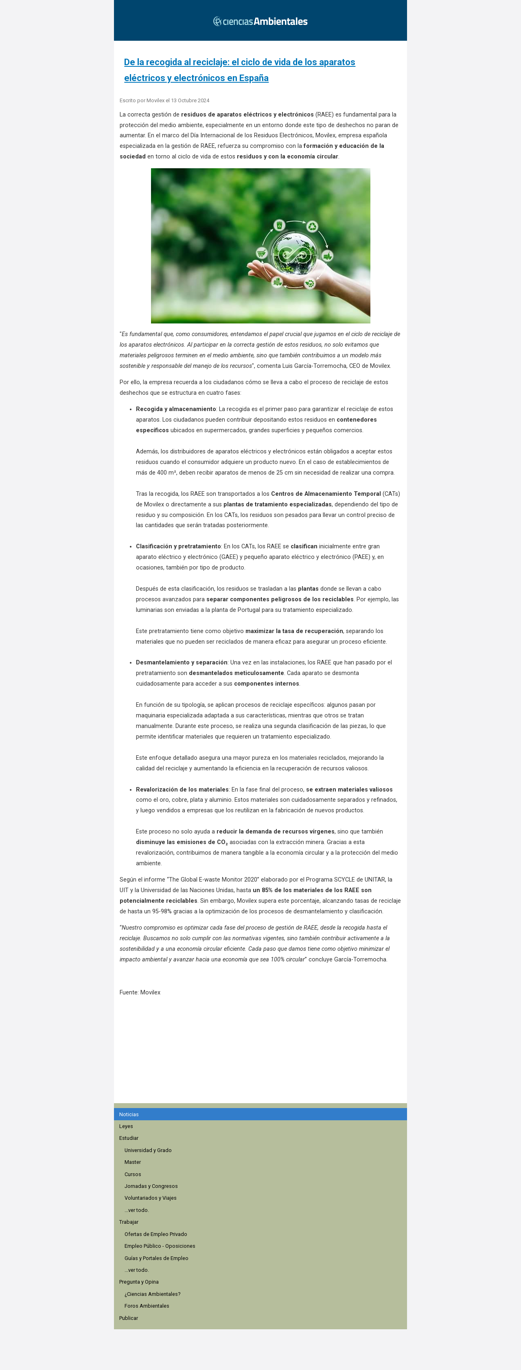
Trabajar (128, 1222)
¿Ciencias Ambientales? (152, 1294)
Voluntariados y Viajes (151, 1198)
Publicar (128, 1318)
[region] (262, 1054)
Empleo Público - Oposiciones (160, 1246)
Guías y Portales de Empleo (156, 1258)
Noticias (129, 1114)
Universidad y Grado (148, 1150)
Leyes (126, 1126)
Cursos (133, 1174)
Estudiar (128, 1138)
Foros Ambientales (147, 1306)
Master (133, 1162)
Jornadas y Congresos (151, 1186)
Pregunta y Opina (139, 1282)
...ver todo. (137, 1210)
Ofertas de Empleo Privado (156, 1234)
